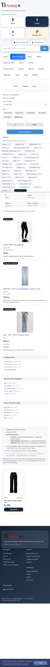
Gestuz (22, 154)
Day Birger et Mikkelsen (11, 151)
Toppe (17, 75)
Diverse (30, 62)
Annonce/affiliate (11, 455)
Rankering (29, 580)
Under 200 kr (8, 113)
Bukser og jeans (17, 56)
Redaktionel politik (8, 562)
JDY (5, 161)
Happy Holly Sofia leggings (13, 245)
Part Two (6, 177)
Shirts (30, 56)
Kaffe (16, 161)
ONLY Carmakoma (34, 174)
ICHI (5, 157)
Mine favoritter (21, 42)
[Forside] (10, 5)
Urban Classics (8, 187)
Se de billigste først (10, 369)
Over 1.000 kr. (8, 367)
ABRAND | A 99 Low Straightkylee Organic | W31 (22, 289)
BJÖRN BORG (35, 144)
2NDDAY (6, 144)
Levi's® (35, 164)
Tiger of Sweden (25, 180)
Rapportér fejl (33, 455)
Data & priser (41, 453)
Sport (26, 75)
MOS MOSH (34, 167)
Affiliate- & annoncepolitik (11, 565)
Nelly (5, 418)
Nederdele (7, 75)
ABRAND (19, 144)
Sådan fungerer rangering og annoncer (14, 140)
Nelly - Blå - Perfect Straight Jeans (16, 335)
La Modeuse (30, 161)
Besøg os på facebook (33, 556)
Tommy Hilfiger (8, 184)
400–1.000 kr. (8, 364)
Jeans (35, 86)
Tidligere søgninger (32, 559)
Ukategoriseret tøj (32, 571)
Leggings (25, 86)
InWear (16, 157)
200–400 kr (42, 113)
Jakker (39, 56)
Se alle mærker (20, 190)
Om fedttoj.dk (7, 553)
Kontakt (5, 556)
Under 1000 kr (31, 113)
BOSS (5, 147)
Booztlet (6, 407)
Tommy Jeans (25, 184)
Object (6, 174)
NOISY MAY (31, 170)
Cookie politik (8, 589)
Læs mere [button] (24, 664)
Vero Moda (24, 187)
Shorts (21, 62)
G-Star (35, 154)
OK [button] (40, 663)
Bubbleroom (7, 412)
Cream (37, 147)
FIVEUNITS (30, 151)
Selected (32, 177)
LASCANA (7, 164)
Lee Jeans (21, 164)
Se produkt (13, 509)
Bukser (16, 86)
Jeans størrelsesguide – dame (12, 461)
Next (17, 170)
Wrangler (6, 190)
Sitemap (29, 562)
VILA (38, 187)
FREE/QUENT (8, 154)
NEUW (6, 170)
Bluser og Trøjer (9, 62)
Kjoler (6, 56)
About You (7, 410)
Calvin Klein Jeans (21, 147)
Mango (21, 167)
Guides (28, 577)
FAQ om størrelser (12, 462)
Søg (44, 48)
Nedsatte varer (38, 42)
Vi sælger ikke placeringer (22, 455)
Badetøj (35, 75)
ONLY (18, 174)
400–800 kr (7, 117)
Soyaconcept (7, 180)
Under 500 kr (19, 113)
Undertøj (21, 69)
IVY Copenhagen (32, 157)
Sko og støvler (8, 69)
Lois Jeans (7, 167)
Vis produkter (25, 132)
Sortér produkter (7, 101)
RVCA (14, 432)
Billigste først (18, 117)
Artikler (28, 574)
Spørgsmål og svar (32, 553)
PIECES (19, 177)
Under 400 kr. (8, 361)
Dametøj (41, 69)
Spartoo (6, 415)
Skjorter (31, 69)
